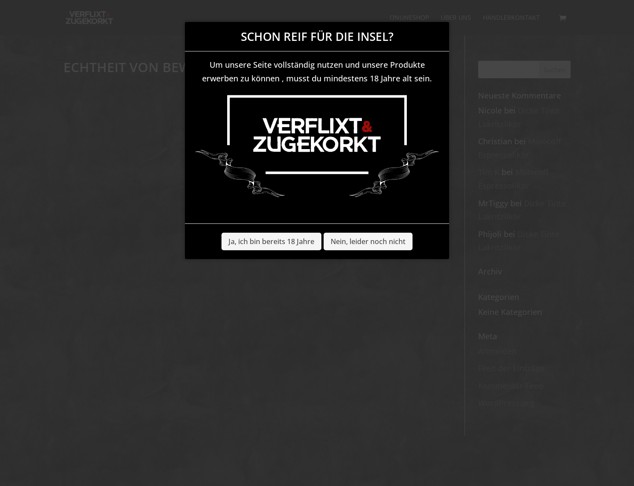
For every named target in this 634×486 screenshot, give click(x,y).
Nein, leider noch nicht (368, 241)
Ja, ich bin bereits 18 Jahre (271, 241)
